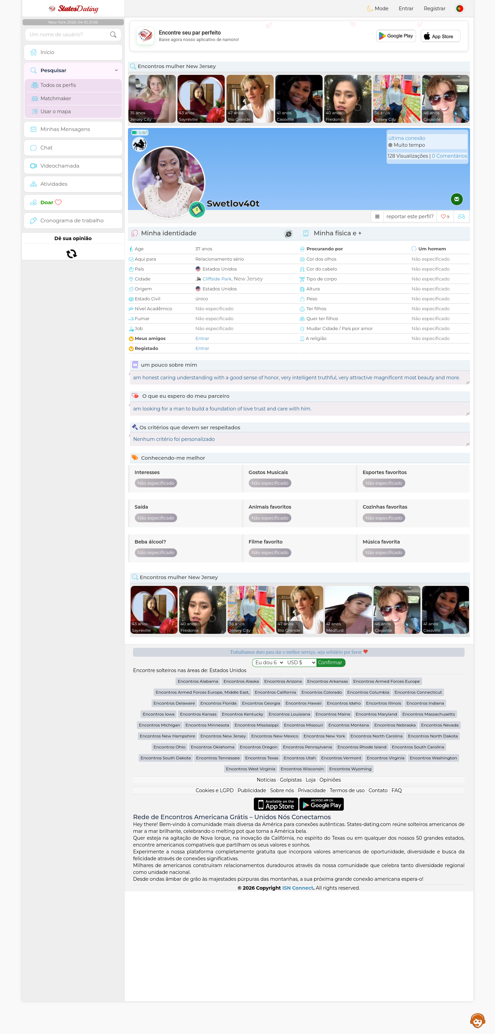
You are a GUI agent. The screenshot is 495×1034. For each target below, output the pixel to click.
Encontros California (275, 834)
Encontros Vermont (341, 900)
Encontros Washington (433, 900)
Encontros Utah (300, 900)
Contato (378, 933)
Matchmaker (51, 98)
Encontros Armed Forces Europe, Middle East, (202, 834)
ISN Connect (297, 1031)
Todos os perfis (53, 85)
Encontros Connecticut (418, 834)
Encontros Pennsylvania (307, 889)
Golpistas (291, 922)
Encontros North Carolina (377, 878)
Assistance (478, 1020)
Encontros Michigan (159, 867)
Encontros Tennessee (218, 900)
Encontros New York (324, 878)
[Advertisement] (299, 36)
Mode (378, 8)
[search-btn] (113, 35)
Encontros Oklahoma (212, 889)
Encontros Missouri (303, 867)
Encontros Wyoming (350, 911)
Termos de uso (347, 933)
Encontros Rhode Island (361, 889)
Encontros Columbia (368, 834)
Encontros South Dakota (166, 900)
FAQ (397, 933)
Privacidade (312, 933)
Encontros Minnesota (207, 867)
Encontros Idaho (344, 845)
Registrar (434, 8)
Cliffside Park (217, 279)
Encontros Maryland (376, 856)
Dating (73, 8)
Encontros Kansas (198, 856)
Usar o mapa (51, 111)
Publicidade (252, 933)
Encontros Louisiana (289, 856)
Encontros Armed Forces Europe (386, 823)
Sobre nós (282, 933)
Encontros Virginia (385, 900)
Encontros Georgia (261, 845)
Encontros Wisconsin (302, 911)
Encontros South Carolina (418, 889)
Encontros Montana (348, 867)
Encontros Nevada (440, 867)
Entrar (406, 8)
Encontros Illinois (383, 845)
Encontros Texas (261, 900)
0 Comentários (449, 156)
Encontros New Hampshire (167, 878)
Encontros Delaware (174, 845)
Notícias (266, 922)
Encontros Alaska (241, 823)
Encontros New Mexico (274, 878)
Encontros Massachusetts (428, 856)
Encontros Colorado (321, 834)
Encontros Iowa (158, 856)
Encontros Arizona (283, 823)
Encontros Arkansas (327, 823)
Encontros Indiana (425, 845)
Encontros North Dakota (433, 878)
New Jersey (248, 278)
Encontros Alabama (198, 823)
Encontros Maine (333, 856)
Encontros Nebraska (395, 867)
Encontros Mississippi (257, 867)
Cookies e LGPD (215, 933)
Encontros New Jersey (223, 878)
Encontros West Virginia (250, 911)
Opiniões (330, 922)
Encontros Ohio (169, 889)
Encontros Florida (218, 845)
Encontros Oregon (258, 889)
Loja (311, 922)
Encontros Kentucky (242, 856)
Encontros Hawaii (304, 845)
